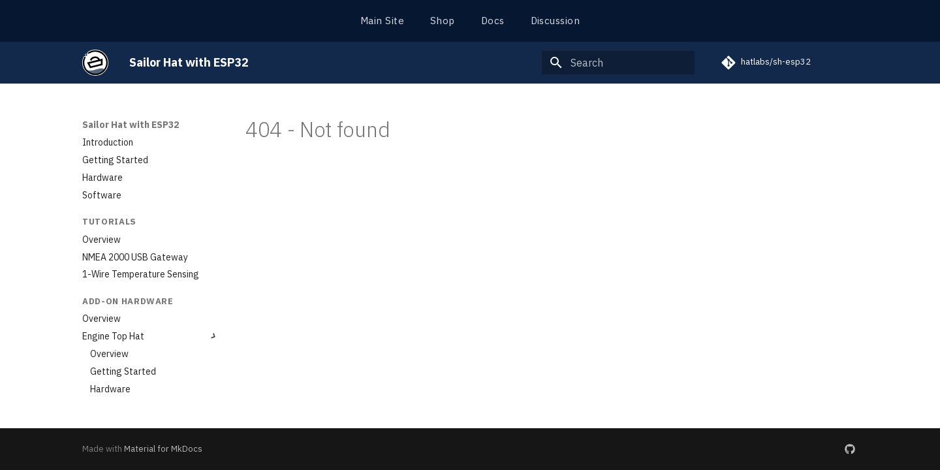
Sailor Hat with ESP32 (130, 125)
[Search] (618, 62)
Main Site (382, 20)
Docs (493, 20)
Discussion (555, 20)
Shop (442, 20)
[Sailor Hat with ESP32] (95, 62)
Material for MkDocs (163, 448)
